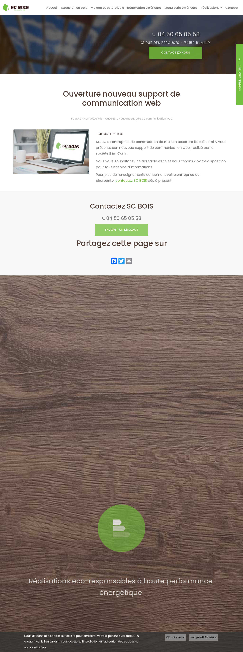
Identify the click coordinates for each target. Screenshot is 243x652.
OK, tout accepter (175, 637)
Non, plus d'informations (203, 637)
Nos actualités (93, 119)
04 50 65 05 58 (123, 218)
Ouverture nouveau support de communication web (138, 119)
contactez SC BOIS (131, 180)
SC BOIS (76, 119)
